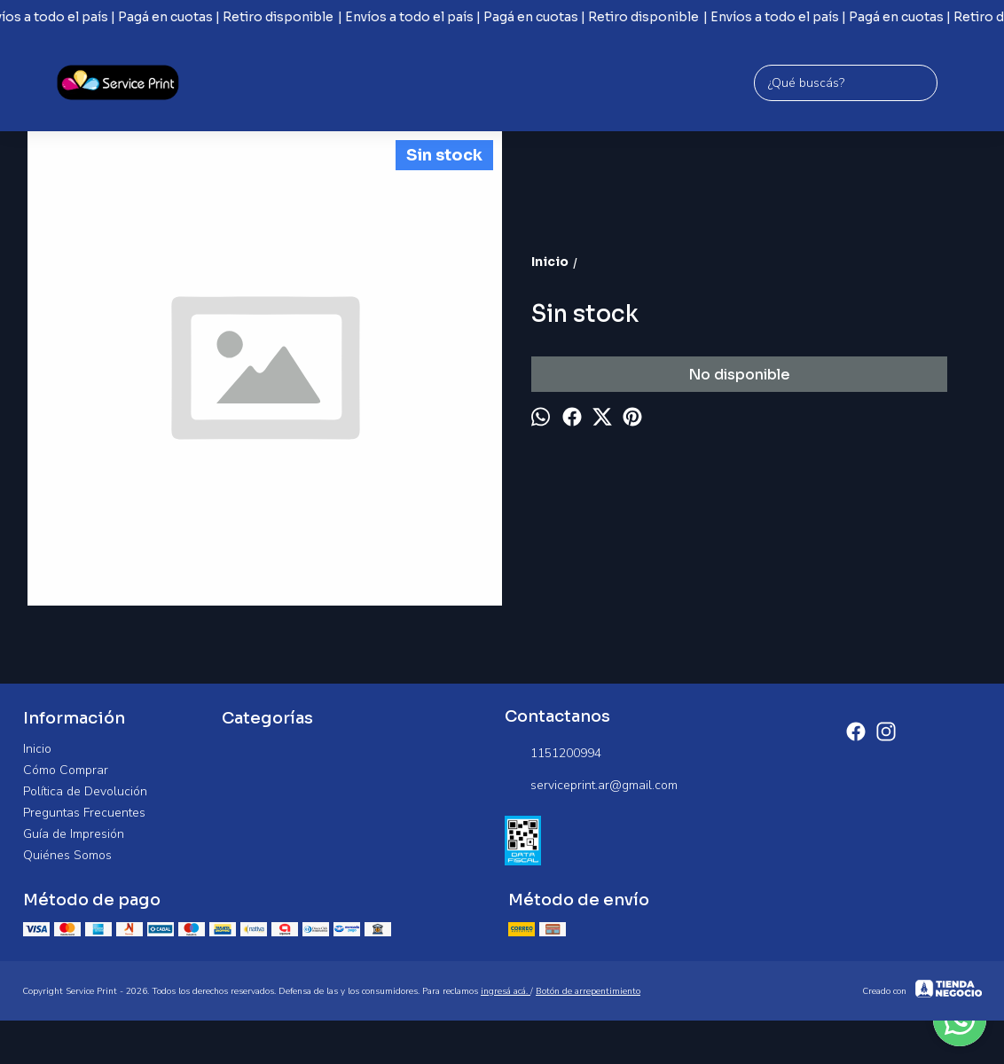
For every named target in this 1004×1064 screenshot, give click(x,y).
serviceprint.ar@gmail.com (591, 785)
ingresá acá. (505, 991)
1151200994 (553, 753)
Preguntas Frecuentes (84, 812)
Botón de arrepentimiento (588, 991)
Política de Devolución (85, 791)
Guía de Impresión (73, 833)
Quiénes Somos (67, 855)
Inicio (37, 748)
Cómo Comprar (65, 770)
